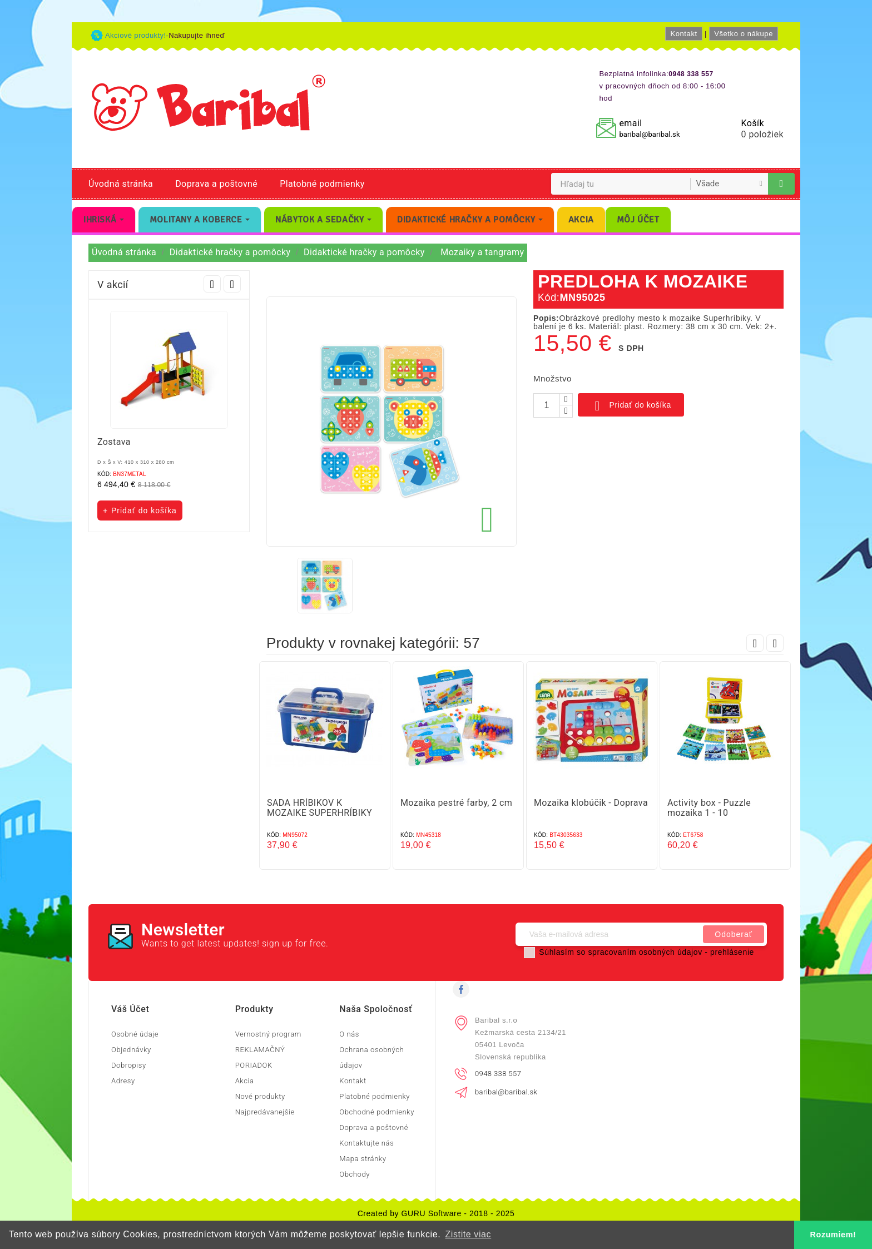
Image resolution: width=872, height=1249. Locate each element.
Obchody (354, 1174)
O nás (349, 1034)
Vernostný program (268, 1034)
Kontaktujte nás (366, 1143)
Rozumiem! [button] (833, 1234)
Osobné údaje (134, 1034)
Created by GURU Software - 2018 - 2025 (436, 1213)
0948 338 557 (498, 1073)
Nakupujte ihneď (197, 35)
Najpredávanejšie (265, 1112)
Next (232, 284)
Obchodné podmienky (376, 1112)
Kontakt (683, 33)
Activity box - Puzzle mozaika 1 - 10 (709, 807)
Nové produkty (260, 1096)
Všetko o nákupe (743, 33)
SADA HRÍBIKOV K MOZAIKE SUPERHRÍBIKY (319, 807)
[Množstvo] (546, 405)
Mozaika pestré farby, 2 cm (456, 802)
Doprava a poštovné (216, 184)
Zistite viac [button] (468, 1234)
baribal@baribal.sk (649, 134)
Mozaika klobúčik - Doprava (591, 802)
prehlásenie (732, 952)
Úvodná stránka (120, 184)
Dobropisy (128, 1065)
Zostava (114, 442)
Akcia (244, 1081)
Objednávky (131, 1049)
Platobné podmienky (322, 184)
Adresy (123, 1081)
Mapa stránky (362, 1158)
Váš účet (130, 1009)
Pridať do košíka (631, 406)
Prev (212, 284)
